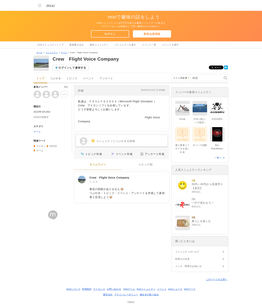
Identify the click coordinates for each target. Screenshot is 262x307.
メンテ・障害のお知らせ (188, 266)
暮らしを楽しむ (201, 221)
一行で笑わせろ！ (203, 202)
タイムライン (97, 164)
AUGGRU (217, 119)
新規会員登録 (152, 33)
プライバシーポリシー (126, 294)
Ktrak (182, 119)
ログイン (109, 33)
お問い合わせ (114, 289)
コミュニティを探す (125, 44)
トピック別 (146, 164)
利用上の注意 (182, 259)
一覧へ (218, 157)
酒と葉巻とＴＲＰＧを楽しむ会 (182, 148)
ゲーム (64, 52)
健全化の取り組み (149, 294)
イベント (88, 78)
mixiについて (73, 289)
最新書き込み (76, 44)
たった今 (93, 182)
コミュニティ (52, 52)
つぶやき (55, 78)
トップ (40, 78)
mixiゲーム (129, 289)
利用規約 (87, 289)
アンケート (106, 78)
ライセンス (99, 289)
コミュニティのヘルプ (187, 251)
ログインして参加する (72, 67)
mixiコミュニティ (146, 289)
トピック (71, 78)
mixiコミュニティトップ (51, 44)
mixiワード (190, 289)
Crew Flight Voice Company (109, 177)
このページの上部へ (216, 279)
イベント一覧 (149, 44)
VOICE (53, 146)
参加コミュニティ (99, 44)
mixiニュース (175, 289)
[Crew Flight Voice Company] (82, 179)
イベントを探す (170, 44)
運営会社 (108, 294)
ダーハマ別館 (200, 145)
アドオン (41, 146)
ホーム (39, 52)
